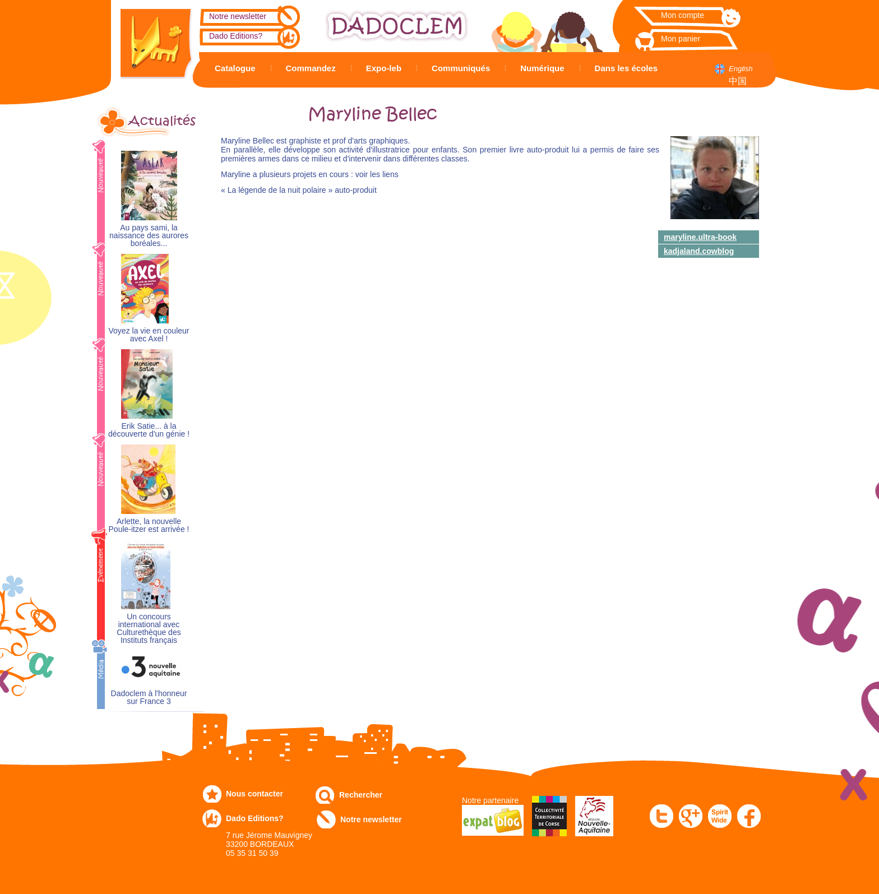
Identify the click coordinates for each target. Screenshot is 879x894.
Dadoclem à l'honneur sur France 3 (149, 697)
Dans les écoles (626, 68)
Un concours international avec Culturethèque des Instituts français (149, 629)
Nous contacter (254, 793)
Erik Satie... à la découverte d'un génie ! (148, 430)
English (741, 68)
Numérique (542, 68)
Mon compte (682, 15)
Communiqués (461, 68)
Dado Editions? (235, 35)
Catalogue (235, 68)
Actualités (162, 121)
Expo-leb (383, 68)
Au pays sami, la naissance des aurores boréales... (148, 236)
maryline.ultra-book (700, 237)
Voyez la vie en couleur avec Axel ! (149, 335)
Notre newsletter (237, 16)
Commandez (311, 68)
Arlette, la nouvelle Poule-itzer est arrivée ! (149, 525)
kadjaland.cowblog (699, 251)
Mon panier (680, 38)
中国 (738, 81)
